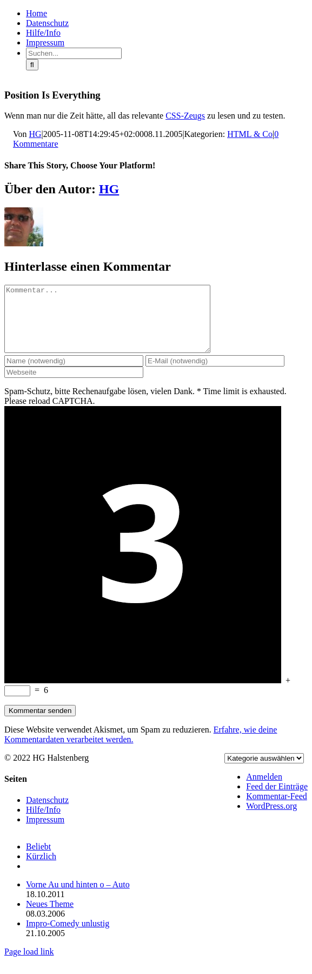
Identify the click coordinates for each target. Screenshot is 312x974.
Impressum (45, 832)
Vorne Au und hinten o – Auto (78, 897)
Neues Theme (50, 916)
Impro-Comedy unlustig (67, 936)
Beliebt (38, 859)
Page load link (29, 964)
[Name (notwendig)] (73, 374)
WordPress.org (271, 818)
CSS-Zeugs (185, 115)
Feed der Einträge (277, 799)
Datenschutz (47, 813)
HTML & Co (250, 134)
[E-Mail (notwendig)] (214, 374)
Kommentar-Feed (276, 809)
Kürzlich (41, 869)
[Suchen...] (74, 53)
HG (35, 134)
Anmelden (264, 789)
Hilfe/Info (43, 822)
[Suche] (32, 64)
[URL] (73, 385)
